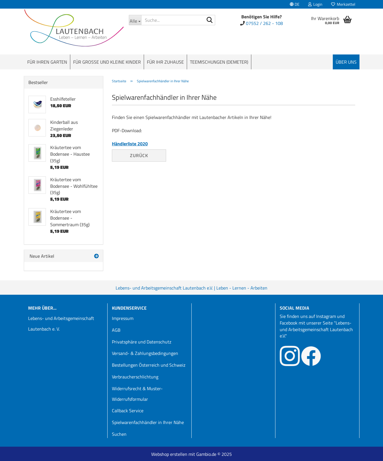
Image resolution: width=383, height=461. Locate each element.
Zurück (139, 155)
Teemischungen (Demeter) (219, 61)
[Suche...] (135, 20)
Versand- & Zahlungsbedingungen (145, 353)
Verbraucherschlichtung (135, 376)
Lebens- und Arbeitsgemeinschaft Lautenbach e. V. (61, 323)
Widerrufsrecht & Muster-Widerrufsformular (137, 394)
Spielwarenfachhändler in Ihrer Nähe (148, 422)
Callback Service (127, 410)
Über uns (346, 61)
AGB (116, 330)
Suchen (119, 434)
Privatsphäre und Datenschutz (141, 341)
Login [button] (315, 4)
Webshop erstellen (169, 454)
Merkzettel (343, 4)
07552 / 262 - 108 (264, 23)
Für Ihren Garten (47, 61)
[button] (294, 4)
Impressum (122, 318)
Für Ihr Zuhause (165, 61)
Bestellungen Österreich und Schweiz (148, 365)
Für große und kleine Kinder (107, 61)
